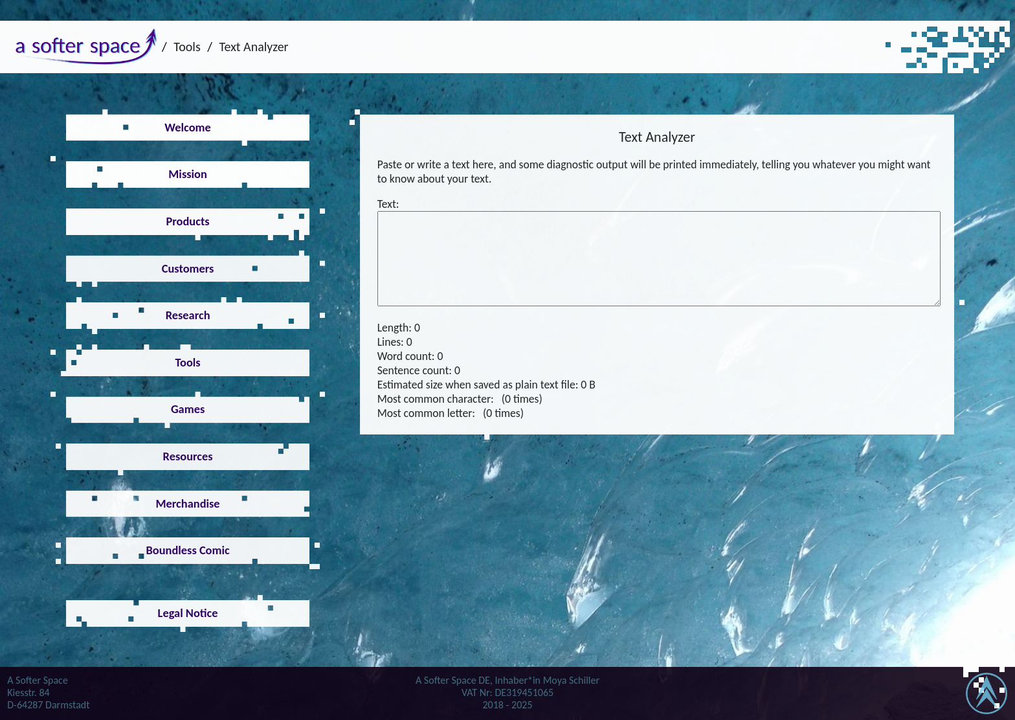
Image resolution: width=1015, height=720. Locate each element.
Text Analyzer (254, 46)
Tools (186, 46)
